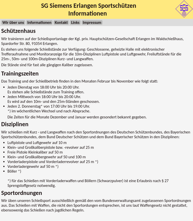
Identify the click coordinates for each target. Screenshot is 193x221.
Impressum (92, 22)
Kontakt (61, 22)
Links (75, 22)
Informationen (39, 22)
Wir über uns (13, 22)
